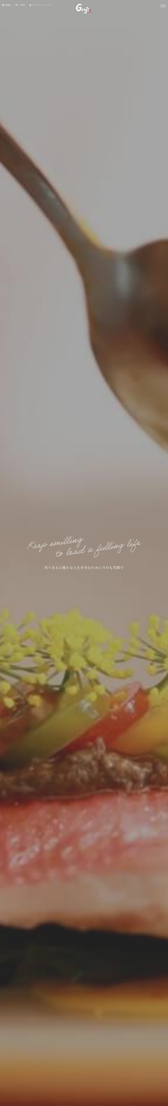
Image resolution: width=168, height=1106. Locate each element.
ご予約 (22, 5)
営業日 (8, 5)
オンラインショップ (41, 5)
